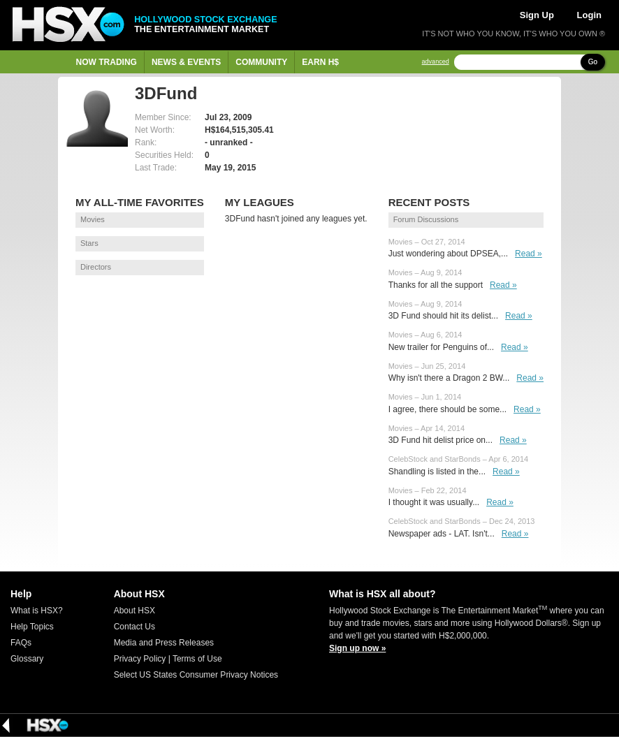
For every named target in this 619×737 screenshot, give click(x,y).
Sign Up (537, 15)
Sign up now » (357, 648)
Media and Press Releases (164, 643)
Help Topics (32, 627)
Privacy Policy (140, 659)
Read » (528, 253)
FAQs (20, 643)
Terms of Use (197, 659)
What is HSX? (36, 610)
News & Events (186, 62)
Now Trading (106, 62)
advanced (435, 62)
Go (592, 62)
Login (589, 15)
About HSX (134, 610)
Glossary (26, 659)
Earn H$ (320, 62)
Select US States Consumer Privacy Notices (196, 675)
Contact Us (134, 627)
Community (261, 62)
